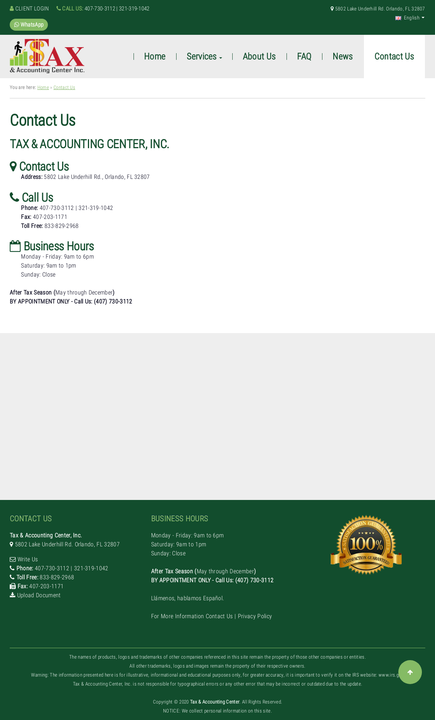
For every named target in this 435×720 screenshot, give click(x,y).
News (343, 56)
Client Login (32, 8)
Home (43, 87)
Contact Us (64, 87)
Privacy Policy (255, 616)
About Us (259, 56)
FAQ (304, 56)
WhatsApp (28, 24)
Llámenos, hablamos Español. (46, 319)
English (407, 18)
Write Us (28, 559)
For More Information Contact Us (192, 616)
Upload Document (39, 595)
